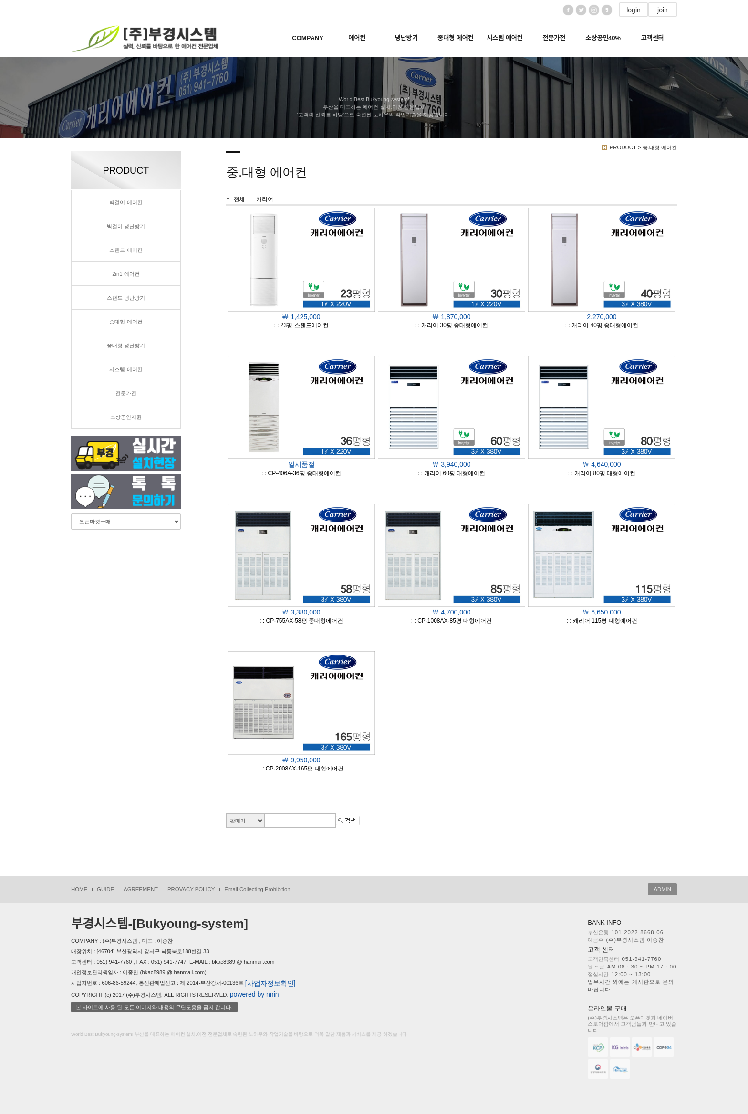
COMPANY (307, 38)
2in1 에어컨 (126, 274)
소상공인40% (603, 38)
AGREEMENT (141, 889)
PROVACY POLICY (191, 889)
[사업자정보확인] (270, 983)
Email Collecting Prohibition (257, 889)
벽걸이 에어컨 (125, 202)
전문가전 (553, 38)
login (633, 10)
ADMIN (662, 889)
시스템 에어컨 (504, 38)
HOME (79, 889)
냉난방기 (406, 38)
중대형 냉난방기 (126, 345)
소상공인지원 (126, 417)
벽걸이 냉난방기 (126, 226)
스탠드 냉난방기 (126, 298)
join (662, 10)
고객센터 (652, 38)
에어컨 (356, 38)
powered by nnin (254, 994)
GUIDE (105, 889)
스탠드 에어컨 (125, 250)
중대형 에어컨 (455, 38)
